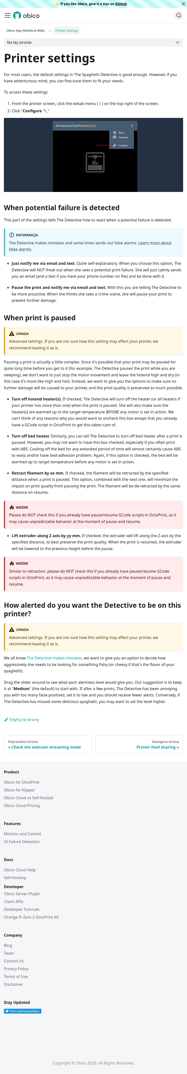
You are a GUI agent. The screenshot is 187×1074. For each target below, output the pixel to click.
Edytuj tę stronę (21, 719)
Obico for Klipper (19, 790)
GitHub (121, 3)
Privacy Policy (16, 968)
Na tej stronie (19, 42)
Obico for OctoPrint (21, 782)
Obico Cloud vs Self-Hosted (28, 797)
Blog (8, 945)
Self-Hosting (15, 877)
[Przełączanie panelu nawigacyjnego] (7, 15)
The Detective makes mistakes (54, 658)
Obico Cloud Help (20, 870)
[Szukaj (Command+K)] (178, 15)
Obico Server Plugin (22, 893)
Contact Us (14, 961)
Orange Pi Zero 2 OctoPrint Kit (31, 917)
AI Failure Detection (22, 841)
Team (9, 953)
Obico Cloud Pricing (22, 805)
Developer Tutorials (21, 909)
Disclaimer (13, 984)
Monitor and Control (22, 833)
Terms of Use (16, 976)
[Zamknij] (183, 4)
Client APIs (13, 901)
